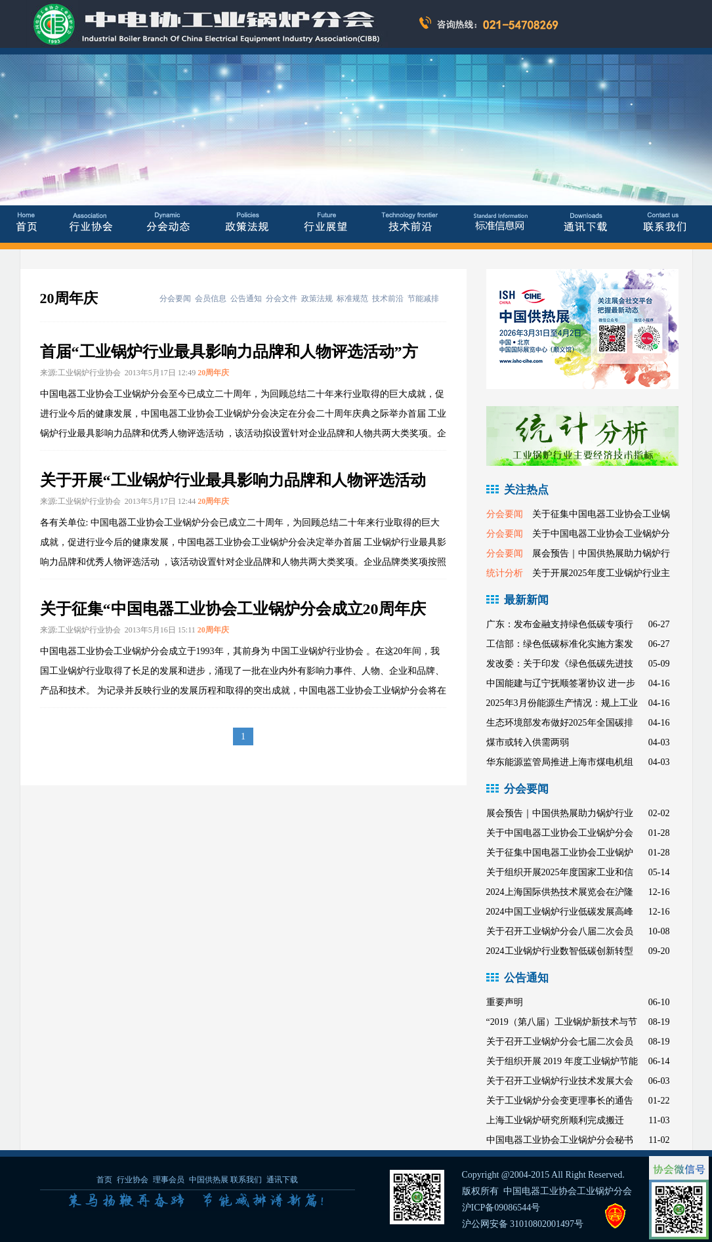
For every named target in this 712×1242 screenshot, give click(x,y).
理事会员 (169, 1179)
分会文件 (281, 298)
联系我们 (246, 1179)
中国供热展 (208, 1179)
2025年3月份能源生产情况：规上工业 (562, 703)
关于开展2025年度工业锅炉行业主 (601, 573)
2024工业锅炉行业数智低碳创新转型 (559, 951)
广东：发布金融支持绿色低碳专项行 (559, 624)
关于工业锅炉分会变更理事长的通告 (559, 1101)
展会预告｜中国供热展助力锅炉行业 (559, 813)
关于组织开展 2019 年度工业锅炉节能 (562, 1061)
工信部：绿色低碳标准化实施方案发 (559, 644)
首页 (104, 1179)
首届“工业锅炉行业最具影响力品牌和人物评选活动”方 (229, 351)
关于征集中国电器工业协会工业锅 (601, 514)
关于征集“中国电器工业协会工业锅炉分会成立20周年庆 (233, 608)
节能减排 (423, 298)
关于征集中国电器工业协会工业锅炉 (559, 853)
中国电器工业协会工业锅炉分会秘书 (559, 1140)
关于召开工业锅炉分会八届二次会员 (559, 931)
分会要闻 (175, 298)
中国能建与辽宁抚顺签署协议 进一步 (561, 683)
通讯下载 (282, 1179)
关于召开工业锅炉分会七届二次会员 (559, 1041)
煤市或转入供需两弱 (527, 742)
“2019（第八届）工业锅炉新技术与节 (561, 1022)
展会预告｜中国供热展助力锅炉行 (601, 553)
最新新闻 (526, 600)
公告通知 (246, 298)
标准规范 (352, 298)
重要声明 (504, 1002)
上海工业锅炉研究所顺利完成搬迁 (555, 1120)
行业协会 (132, 1179)
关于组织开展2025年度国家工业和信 (559, 872)
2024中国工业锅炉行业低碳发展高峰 (559, 912)
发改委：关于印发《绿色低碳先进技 (559, 664)
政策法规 (317, 298)
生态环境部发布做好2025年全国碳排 (559, 723)
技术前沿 (388, 298)
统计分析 (504, 573)
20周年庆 (213, 372)
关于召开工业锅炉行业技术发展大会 (559, 1081)
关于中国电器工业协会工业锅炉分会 (559, 833)
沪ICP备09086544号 (501, 1207)
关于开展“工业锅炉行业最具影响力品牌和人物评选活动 (233, 480)
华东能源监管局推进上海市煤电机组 (559, 762)
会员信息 (210, 298)
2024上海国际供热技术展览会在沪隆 (559, 892)
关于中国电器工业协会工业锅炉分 (601, 534)
